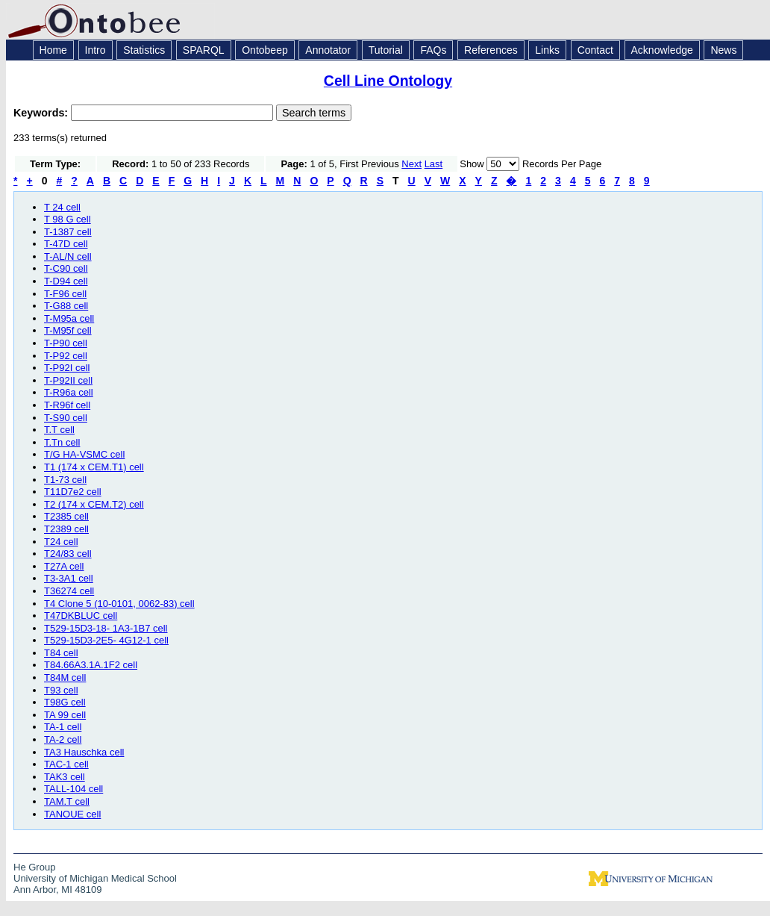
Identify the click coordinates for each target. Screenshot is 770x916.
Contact (595, 50)
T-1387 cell (68, 231)
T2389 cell (66, 529)
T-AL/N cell (68, 256)
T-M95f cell (68, 330)
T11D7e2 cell (72, 491)
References (491, 50)
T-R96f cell (67, 405)
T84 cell (61, 652)
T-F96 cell (65, 293)
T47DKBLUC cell (80, 615)
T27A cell (64, 566)
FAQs (433, 50)
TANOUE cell (72, 814)
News (723, 50)
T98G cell (65, 702)
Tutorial (386, 50)
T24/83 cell (68, 553)
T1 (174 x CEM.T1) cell (94, 467)
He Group (34, 867)
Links (547, 50)
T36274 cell (69, 590)
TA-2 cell (62, 739)
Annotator (328, 50)
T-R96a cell (68, 392)
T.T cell (59, 429)
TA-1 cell (62, 726)
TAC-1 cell (66, 764)
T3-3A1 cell (68, 578)
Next (411, 163)
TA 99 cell (65, 714)
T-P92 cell (65, 355)
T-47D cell (66, 243)
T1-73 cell (65, 479)
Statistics (144, 50)
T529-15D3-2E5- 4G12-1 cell (106, 640)
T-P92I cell (67, 367)
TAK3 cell (64, 776)
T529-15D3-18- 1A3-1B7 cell (105, 628)
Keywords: (42, 113)
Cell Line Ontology (388, 80)
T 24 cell (62, 207)
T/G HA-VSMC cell (84, 454)
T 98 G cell (67, 219)
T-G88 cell (66, 305)
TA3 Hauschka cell (84, 752)
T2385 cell (66, 516)
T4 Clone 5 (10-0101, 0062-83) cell (119, 603)
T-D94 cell (66, 281)
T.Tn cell (62, 442)
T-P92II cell (68, 380)
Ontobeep (265, 50)
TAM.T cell (67, 801)
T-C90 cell (66, 268)
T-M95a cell (69, 318)
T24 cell (61, 541)
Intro (95, 50)
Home (53, 50)
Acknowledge (662, 50)
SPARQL (204, 50)
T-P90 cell (65, 343)
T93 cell (61, 690)
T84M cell (65, 677)
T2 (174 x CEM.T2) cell (94, 504)
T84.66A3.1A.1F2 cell (90, 664)
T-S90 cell (65, 417)
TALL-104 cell (73, 788)
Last (434, 163)
